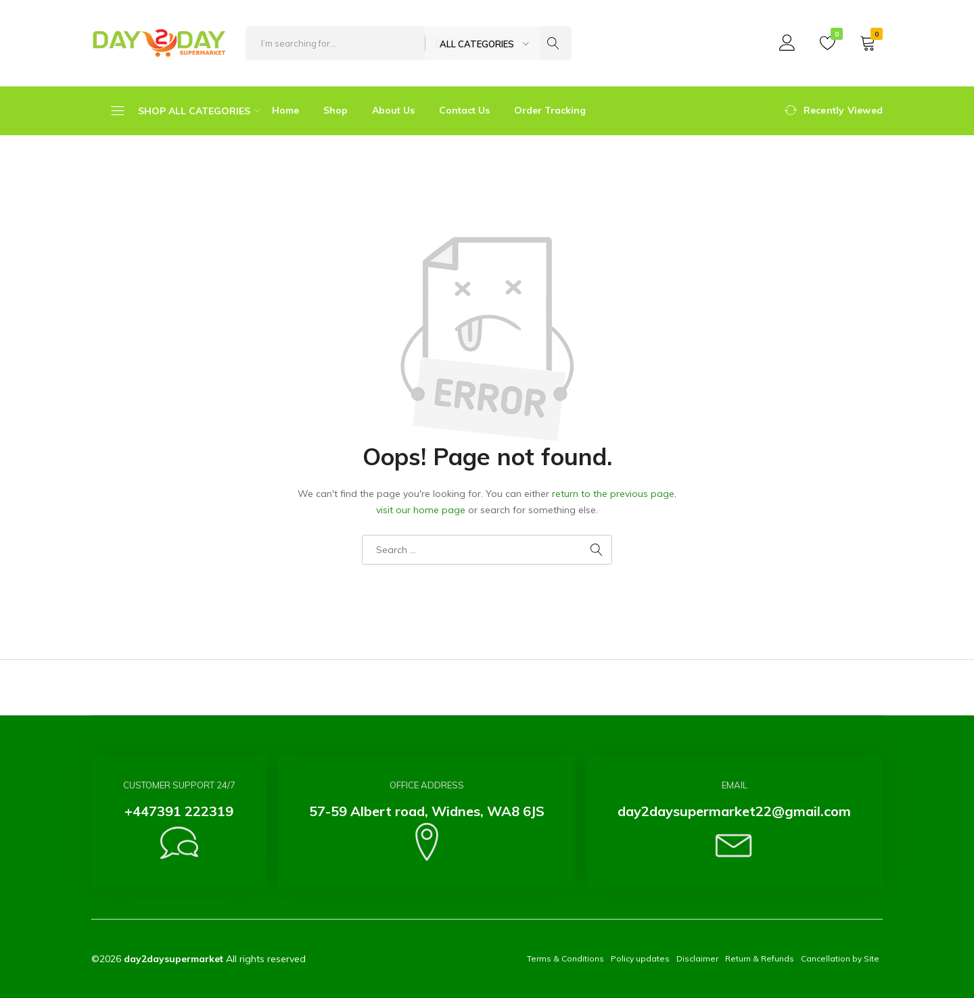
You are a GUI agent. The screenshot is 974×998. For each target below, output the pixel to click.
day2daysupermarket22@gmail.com (734, 811)
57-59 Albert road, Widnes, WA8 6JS (426, 811)
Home (285, 110)
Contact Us (464, 110)
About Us (393, 110)
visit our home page (420, 510)
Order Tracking (550, 110)
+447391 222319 (178, 811)
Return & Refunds (759, 958)
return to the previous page (613, 494)
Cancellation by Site (840, 958)
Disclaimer (697, 958)
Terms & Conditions (565, 958)
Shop (335, 110)
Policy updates (640, 958)
